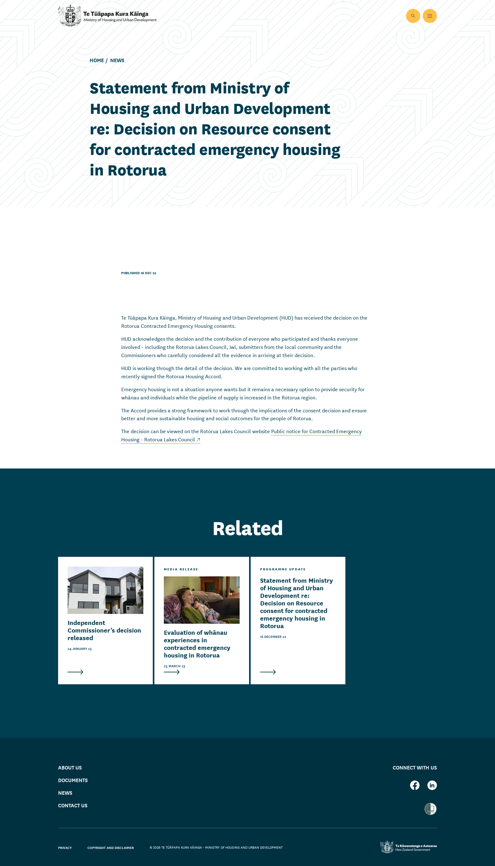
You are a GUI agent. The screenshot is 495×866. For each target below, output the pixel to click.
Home (97, 60)
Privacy (65, 847)
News (117, 60)
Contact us (72, 805)
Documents (73, 780)
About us (70, 767)
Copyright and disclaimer (110, 847)
